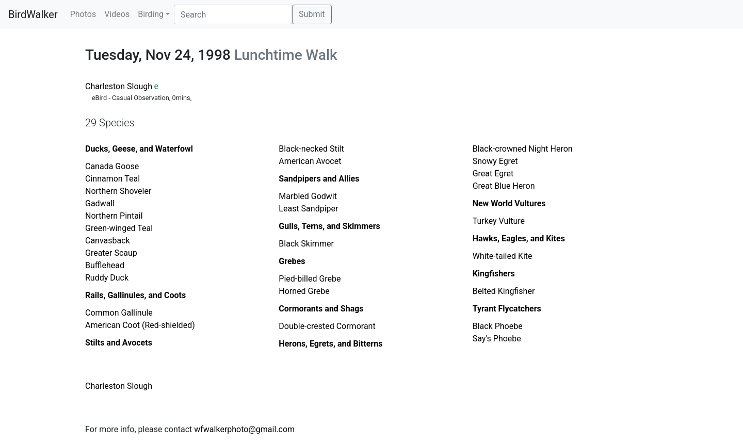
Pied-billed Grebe (310, 279)
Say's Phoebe (497, 338)
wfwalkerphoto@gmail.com (244, 429)
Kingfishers (494, 273)
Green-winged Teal (119, 228)
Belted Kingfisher (504, 291)
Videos (117, 14)
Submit (312, 14)
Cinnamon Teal (112, 179)
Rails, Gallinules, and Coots (135, 295)
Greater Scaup (111, 253)
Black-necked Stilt (311, 149)
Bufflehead (104, 265)
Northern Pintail (114, 216)
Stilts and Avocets (118, 343)
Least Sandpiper (308, 208)
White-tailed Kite (502, 256)
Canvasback (107, 240)
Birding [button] (151, 14)
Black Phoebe (498, 326)
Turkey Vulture (499, 221)
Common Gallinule (119, 313)
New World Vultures (509, 203)
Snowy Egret (495, 161)
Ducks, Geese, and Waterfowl (139, 149)
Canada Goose (112, 166)
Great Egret (493, 173)
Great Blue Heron (504, 186)
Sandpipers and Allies (319, 179)
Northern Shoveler (118, 191)
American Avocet (310, 161)
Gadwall (100, 203)
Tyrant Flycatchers (507, 309)
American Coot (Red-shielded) (140, 325)
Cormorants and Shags (321, 309)
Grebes (292, 261)
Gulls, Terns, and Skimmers (329, 226)
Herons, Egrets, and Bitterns (330, 344)
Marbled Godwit (308, 196)
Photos (83, 14)
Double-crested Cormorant (327, 326)
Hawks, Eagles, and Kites (519, 238)
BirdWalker (33, 14)
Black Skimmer (306, 244)
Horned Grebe (304, 291)
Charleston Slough (118, 86)
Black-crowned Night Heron (523, 149)
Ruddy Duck (106, 278)
